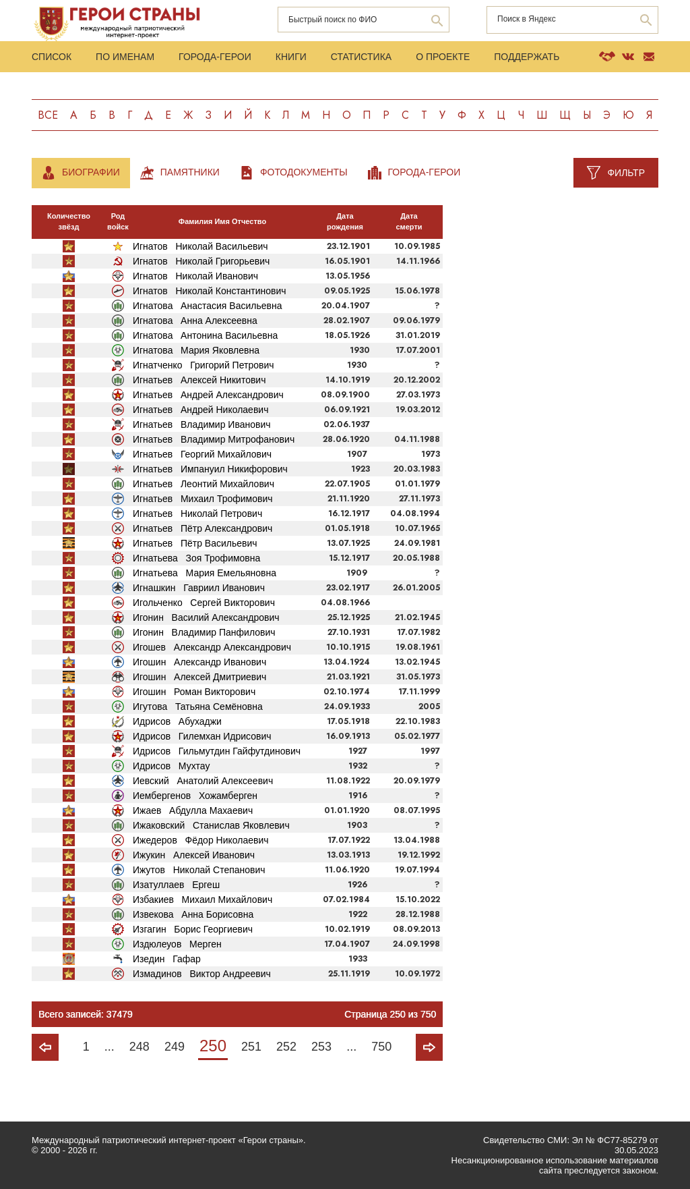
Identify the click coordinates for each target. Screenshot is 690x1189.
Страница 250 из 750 (390, 1014)
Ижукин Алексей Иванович (194, 855)
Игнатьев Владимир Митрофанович (213, 439)
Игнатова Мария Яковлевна (196, 350)
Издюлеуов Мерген (177, 944)
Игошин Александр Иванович (199, 662)
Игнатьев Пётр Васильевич (195, 543)
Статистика (361, 56)
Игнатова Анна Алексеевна (195, 320)
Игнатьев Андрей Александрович (208, 394)
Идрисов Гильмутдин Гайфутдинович (217, 751)
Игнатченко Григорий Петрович (203, 365)
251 (251, 1046)
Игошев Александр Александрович (212, 647)
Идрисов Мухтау (171, 766)
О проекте (443, 56)
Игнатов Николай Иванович (195, 276)
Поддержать (526, 56)
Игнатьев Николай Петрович (197, 513)
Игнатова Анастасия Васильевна (207, 305)
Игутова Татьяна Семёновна (198, 706)
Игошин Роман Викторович (194, 691)
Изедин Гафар (167, 958)
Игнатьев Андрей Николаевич (200, 409)
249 (174, 1046)
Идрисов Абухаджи (177, 721)
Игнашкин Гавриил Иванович (199, 587)
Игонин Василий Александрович (206, 617)
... (109, 1046)
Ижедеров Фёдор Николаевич (201, 840)
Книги (291, 56)
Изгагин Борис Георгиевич (193, 929)
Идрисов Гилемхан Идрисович (202, 736)
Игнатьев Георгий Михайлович (202, 454)
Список (51, 56)
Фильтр (626, 172)
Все (48, 115)
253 (321, 1046)
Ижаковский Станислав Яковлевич (211, 825)
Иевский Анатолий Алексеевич (203, 780)
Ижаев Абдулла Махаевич (193, 810)
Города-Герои (215, 56)
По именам (125, 56)
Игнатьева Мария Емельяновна (204, 573)
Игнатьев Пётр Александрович (202, 528)
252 (286, 1046)
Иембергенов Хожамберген (195, 795)
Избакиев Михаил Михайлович (202, 899)
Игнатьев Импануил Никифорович (210, 469)
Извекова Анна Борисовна (193, 914)
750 (381, 1046)
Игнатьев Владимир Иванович (202, 424)
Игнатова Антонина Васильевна (205, 335)
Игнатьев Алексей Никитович (199, 380)
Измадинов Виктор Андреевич (202, 973)
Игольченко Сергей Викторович (204, 602)
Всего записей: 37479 (85, 1014)
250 (212, 1045)
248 (139, 1046)
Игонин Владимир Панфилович (204, 632)
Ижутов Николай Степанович (199, 869)
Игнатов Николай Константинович (209, 290)
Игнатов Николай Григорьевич (201, 261)
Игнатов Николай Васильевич (200, 246)
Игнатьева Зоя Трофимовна (196, 558)
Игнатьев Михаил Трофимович (203, 498)
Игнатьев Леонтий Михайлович (203, 483)
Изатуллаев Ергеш (176, 884)
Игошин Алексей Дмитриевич (199, 676)
